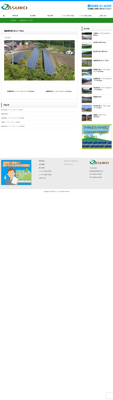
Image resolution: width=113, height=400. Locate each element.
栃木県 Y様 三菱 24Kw (100, 51)
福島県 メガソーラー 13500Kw (99, 116)
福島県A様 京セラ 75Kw (101, 60)
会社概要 (42, 164)
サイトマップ (68, 164)
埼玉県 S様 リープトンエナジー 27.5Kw (12, 110)
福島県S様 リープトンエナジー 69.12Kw (59, 91)
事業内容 (42, 161)
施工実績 (8, 37)
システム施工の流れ (45, 174)
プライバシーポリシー (71, 161)
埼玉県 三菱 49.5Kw (99, 42)
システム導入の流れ (45, 171)
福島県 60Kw (4, 114)
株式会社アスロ (55, 191)
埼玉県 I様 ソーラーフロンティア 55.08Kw (102, 88)
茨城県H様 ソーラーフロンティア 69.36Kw (20, 91)
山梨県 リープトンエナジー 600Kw (10, 122)
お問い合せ (42, 178)
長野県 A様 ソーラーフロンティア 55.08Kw (13, 126)
